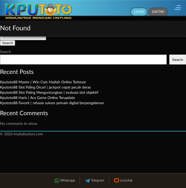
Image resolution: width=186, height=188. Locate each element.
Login (139, 11)
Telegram (94, 181)
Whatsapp (64, 181)
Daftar (158, 11)
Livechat (123, 181)
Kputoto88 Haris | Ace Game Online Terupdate (37, 98)
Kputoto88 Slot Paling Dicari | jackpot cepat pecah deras (45, 87)
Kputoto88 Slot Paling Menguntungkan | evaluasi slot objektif (49, 93)
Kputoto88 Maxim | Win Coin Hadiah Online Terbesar (43, 82)
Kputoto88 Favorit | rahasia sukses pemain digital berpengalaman (52, 103)
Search (5, 52)
